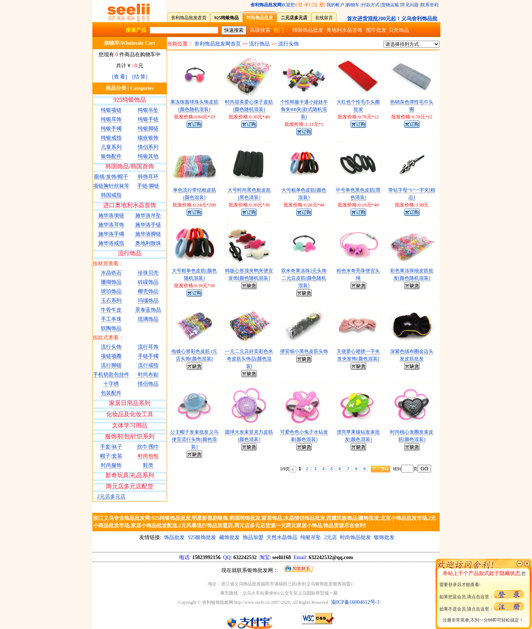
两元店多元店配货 (129, 486)
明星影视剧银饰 (210, 518)
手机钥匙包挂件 (111, 374)
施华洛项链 (111, 215)
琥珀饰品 (111, 291)
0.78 (362, 117)
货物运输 (390, 4)
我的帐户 (335, 4)
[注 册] (318, 4)
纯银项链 (111, 110)
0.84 (198, 117)
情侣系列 (148, 147)
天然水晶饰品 (281, 537)
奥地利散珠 (148, 243)
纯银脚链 (148, 128)
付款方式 (370, 4)
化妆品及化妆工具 (129, 414)
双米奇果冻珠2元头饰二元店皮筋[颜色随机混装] (304, 278)
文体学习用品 (129, 425)
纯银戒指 (111, 138)
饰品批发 (174, 537)
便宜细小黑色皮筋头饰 (304, 351)
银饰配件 (111, 156)
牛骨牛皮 (111, 310)
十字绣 (111, 384)
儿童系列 (111, 147)
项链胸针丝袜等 (111, 186)
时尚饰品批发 (355, 537)
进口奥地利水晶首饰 (129, 205)
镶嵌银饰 (148, 138)
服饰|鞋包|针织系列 (129, 436)
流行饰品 (129, 253)
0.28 (308, 205)
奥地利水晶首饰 (344, 30)
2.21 (309, 124)
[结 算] (139, 77)
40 (267, 117)
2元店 (330, 537)
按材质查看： (108, 263)
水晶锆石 (111, 273)
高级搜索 (260, 30)
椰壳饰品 (148, 291)
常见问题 (410, 4)
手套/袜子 (111, 447)
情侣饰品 (148, 384)
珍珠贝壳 (148, 273)
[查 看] (119, 77)
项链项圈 (111, 356)
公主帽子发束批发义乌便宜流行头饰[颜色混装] (194, 439)
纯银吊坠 (148, 110)
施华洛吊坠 (148, 215)
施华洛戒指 (111, 243)
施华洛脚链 (148, 234)
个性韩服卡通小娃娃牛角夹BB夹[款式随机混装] (304, 109)
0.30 (253, 117)
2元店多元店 (111, 497)
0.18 (362, 205)
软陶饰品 (111, 328)
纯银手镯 (111, 128)
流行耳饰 (148, 347)
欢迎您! (273, 4)
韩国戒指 (111, 195)
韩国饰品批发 (307, 30)
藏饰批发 (229, 537)
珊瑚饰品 (111, 282)
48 (322, 205)
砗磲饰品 (148, 282)
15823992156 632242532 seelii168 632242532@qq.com (266, 557)
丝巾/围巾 (148, 447)
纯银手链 (148, 119)
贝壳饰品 (398, 30)
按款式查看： (108, 337)
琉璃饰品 (148, 319)
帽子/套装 (111, 456)
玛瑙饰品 (148, 300)
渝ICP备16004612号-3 (355, 602)
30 (267, 205)
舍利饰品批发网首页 (217, 44)
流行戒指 (148, 365)
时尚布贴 (148, 374)
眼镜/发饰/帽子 (111, 176)
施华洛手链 (148, 225)
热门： (281, 30)
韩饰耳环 (148, 176)
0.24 (197, 205)
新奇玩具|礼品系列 (129, 475)
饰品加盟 (253, 537)
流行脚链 (111, 365)
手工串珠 (111, 319)
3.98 (420, 205)
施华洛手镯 (111, 234)
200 (212, 205)
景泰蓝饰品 (148, 310)
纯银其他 (148, 156)
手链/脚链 (148, 186)
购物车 (352, 4)
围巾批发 (376, 30)
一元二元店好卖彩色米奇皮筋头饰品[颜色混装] (249, 359)
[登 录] (303, 4)
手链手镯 (148, 356)
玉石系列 (111, 300)
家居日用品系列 (129, 403)
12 (376, 117)
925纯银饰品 (129, 100)
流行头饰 (111, 347)
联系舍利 (430, 4)
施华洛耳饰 (111, 225)
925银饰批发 (202, 537)
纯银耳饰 (111, 119)
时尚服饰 (111, 465)
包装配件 (111, 393)
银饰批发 (384, 537)
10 (212, 117)
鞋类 (148, 465)
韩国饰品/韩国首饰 (129, 166)
